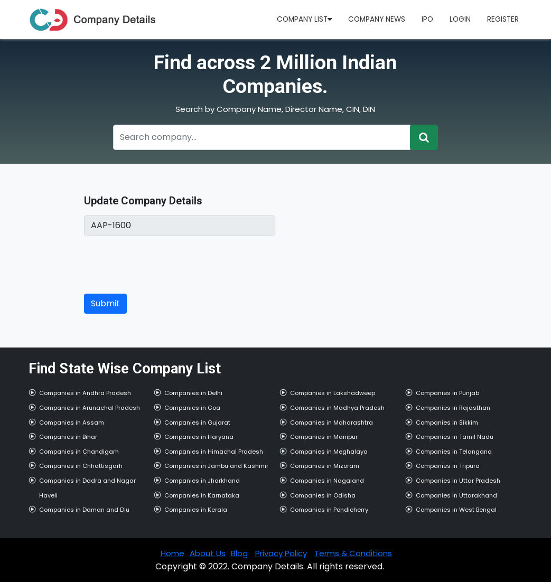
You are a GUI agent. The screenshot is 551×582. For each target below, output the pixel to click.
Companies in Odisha (323, 495)
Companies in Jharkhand (202, 480)
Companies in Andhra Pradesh (85, 393)
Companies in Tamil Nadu (454, 437)
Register (503, 19)
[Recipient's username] (262, 137)
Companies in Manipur (324, 437)
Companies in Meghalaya (329, 451)
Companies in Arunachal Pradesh (89, 407)
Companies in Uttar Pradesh (458, 480)
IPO (427, 19)
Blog (239, 553)
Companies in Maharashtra (331, 422)
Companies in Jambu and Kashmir (216, 466)
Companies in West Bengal (456, 509)
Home (172, 553)
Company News (376, 19)
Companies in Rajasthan (453, 407)
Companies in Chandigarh (79, 451)
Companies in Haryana (199, 437)
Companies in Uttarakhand (456, 495)
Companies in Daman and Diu (84, 509)
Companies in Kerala (195, 509)
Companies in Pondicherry (329, 509)
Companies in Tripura (448, 466)
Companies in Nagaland (327, 480)
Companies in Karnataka (201, 495)
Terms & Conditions (353, 553)
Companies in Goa (192, 407)
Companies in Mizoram (324, 466)
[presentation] (164, 264)
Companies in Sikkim (447, 422)
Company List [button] (304, 19)
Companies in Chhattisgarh (81, 466)
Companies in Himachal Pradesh (213, 451)
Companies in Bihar (68, 437)
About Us (208, 553)
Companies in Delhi (193, 393)
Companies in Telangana (454, 451)
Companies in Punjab (447, 393)
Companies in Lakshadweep (332, 393)
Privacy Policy (281, 553)
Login (460, 19)
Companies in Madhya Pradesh (337, 407)
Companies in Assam (71, 422)
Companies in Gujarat (197, 422)
